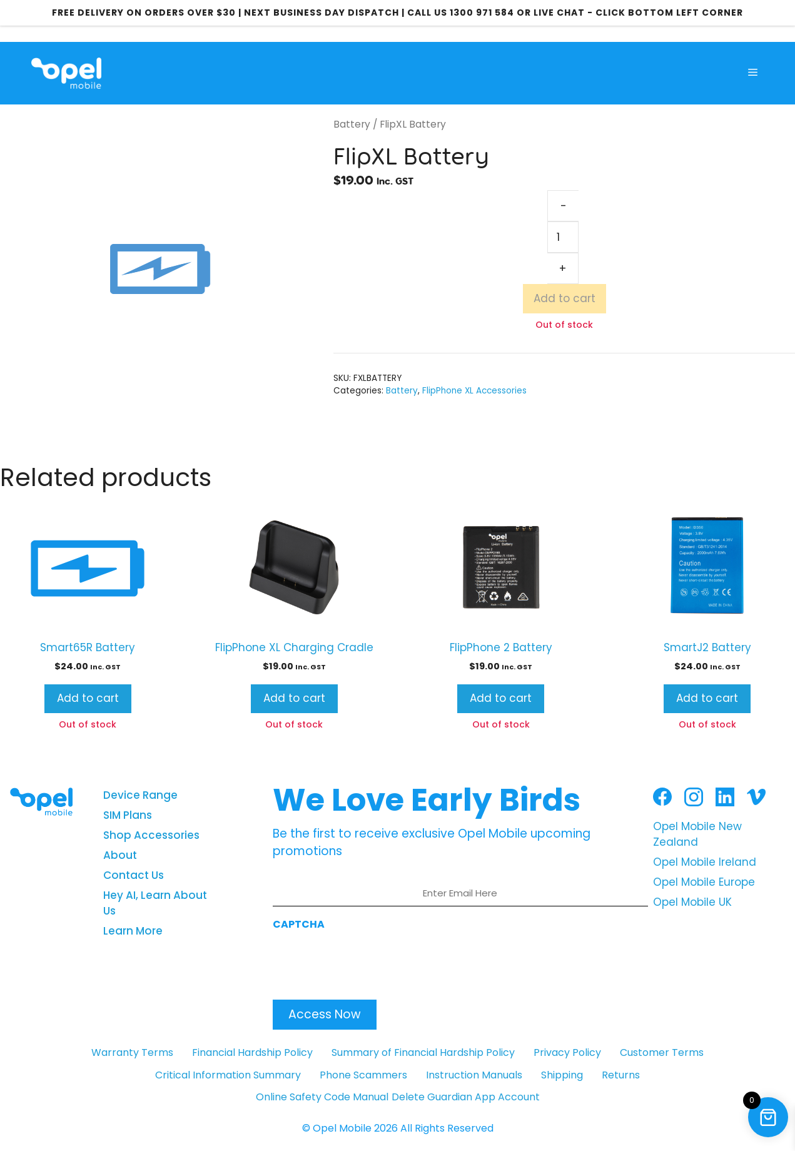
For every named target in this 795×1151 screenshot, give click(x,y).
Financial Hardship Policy (252, 1052)
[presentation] (368, 961)
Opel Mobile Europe (704, 882)
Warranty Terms (132, 1052)
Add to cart (564, 298)
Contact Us (133, 875)
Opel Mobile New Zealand (697, 834)
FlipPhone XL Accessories (474, 391)
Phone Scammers (363, 1075)
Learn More (133, 930)
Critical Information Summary (228, 1075)
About (120, 855)
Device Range (140, 795)
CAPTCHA (299, 924)
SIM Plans (127, 815)
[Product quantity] (563, 237)
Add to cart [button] (88, 698)
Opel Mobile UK (692, 902)
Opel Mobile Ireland (704, 862)
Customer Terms (662, 1052)
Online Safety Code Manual (322, 1097)
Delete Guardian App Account (466, 1097)
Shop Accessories (151, 835)
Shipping (562, 1075)
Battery (351, 124)
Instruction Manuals (474, 1075)
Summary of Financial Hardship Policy (423, 1052)
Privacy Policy (567, 1052)
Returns (621, 1075)
